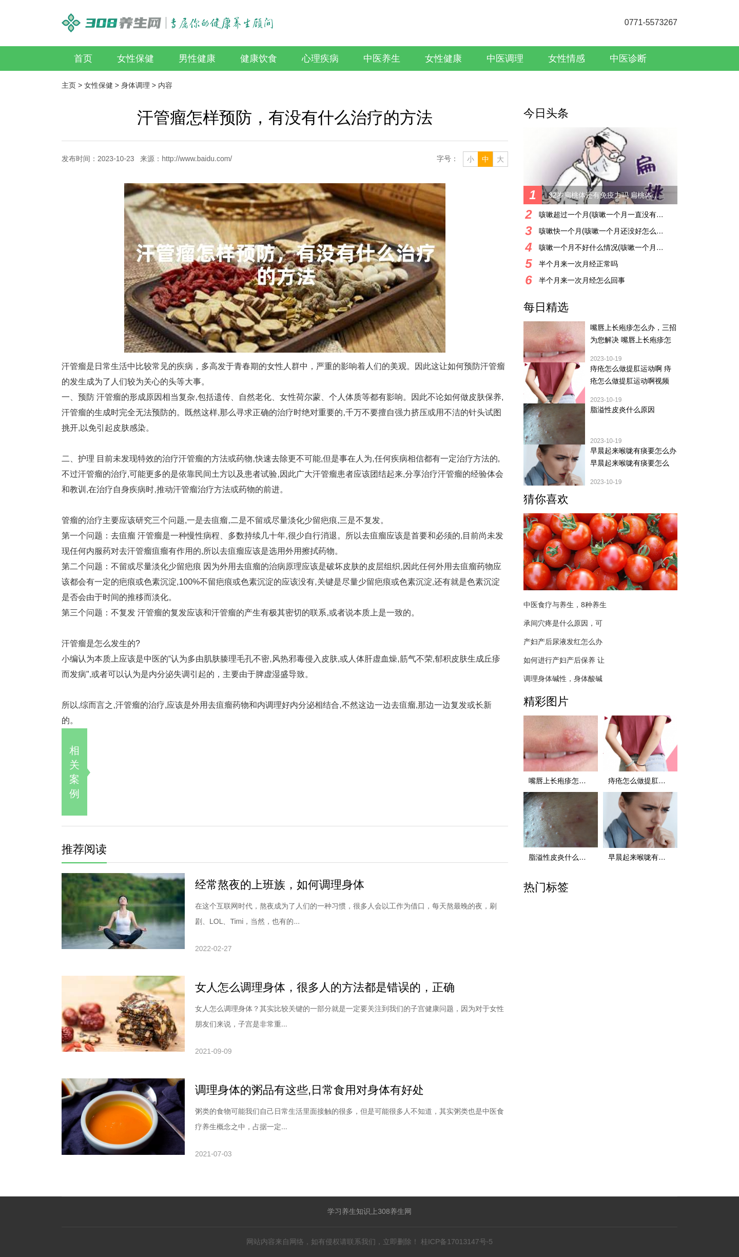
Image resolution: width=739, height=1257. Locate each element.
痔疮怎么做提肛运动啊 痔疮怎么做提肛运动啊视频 (630, 374)
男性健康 (197, 58)
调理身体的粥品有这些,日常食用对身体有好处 (309, 1090)
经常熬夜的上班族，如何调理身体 (279, 884)
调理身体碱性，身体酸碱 (562, 678)
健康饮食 (258, 58)
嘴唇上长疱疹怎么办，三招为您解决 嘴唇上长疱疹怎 (633, 333)
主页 (69, 85)
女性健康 (443, 58)
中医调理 (505, 58)
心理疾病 (320, 58)
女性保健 (135, 58)
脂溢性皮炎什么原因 (622, 409)
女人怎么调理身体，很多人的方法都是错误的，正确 (325, 987)
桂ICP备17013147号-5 (457, 1241)
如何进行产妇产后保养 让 (564, 660)
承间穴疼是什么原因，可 (562, 623)
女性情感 (566, 58)
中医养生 (381, 58)
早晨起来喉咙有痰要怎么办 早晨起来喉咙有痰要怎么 (633, 457)
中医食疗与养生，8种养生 (565, 605)
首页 (83, 58)
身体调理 (135, 85)
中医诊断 (628, 58)
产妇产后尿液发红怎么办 (562, 641)
